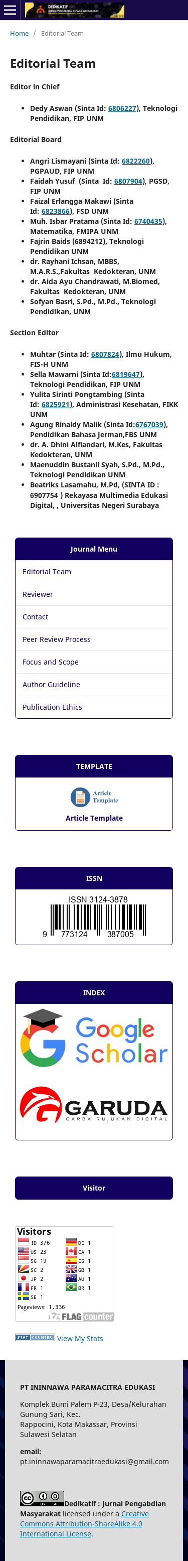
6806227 (122, 108)
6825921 (56, 404)
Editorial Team (47, 571)
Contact (35, 616)
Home (19, 33)
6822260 (136, 161)
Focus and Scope (51, 662)
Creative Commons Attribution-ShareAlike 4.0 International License (84, 1523)
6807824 (105, 354)
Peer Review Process (57, 639)
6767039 (149, 424)
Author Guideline (51, 684)
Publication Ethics (52, 707)
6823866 (56, 211)
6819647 (126, 374)
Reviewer (38, 594)
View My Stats (80, 1338)
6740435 (148, 221)
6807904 (128, 181)
